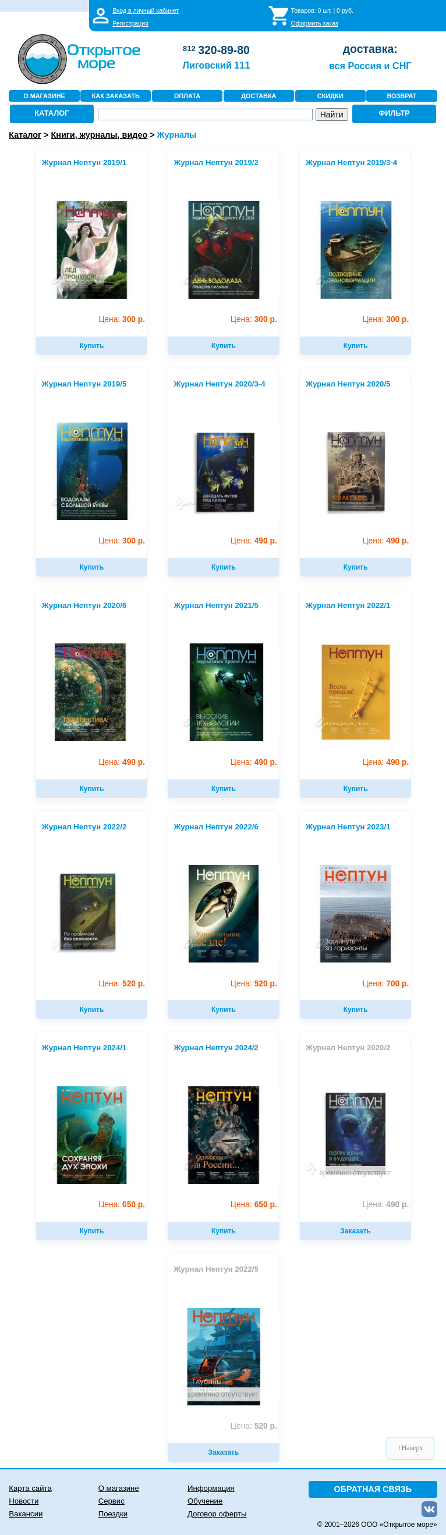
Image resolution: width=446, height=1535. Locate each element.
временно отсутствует (354, 1173)
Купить (91, 346)
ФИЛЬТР (394, 113)
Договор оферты (217, 1513)
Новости (23, 1501)
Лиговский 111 (216, 65)
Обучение (204, 1501)
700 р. (385, 983)
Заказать (355, 1231)
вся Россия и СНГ (370, 65)
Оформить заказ (314, 23)
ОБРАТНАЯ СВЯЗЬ (373, 1489)
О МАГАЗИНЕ (44, 95)
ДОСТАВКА (258, 95)
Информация (211, 1488)
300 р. (121, 319)
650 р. (121, 1204)
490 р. (254, 540)
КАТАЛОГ (51, 113)
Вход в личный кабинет (145, 10)
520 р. (121, 983)
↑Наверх (410, 1448)
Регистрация (130, 23)
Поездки (113, 1513)
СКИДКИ (330, 95)
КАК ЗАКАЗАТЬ (116, 95)
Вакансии (26, 1513)
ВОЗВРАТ (401, 95)
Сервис (111, 1501)
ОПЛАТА (187, 95)
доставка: (370, 48)
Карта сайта (30, 1488)
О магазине (118, 1488)
